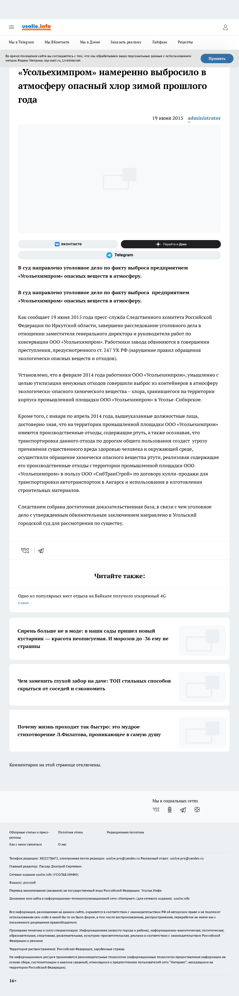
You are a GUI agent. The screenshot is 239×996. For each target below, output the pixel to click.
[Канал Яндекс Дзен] (171, 244)
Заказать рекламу (125, 42)
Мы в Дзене (90, 42)
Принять (217, 58)
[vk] (25, 550)
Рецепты (185, 42)
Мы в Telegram (21, 42)
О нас (62, 844)
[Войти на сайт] (225, 27)
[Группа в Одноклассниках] (170, 809)
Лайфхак (159, 42)
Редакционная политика (125, 832)
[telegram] (42, 550)
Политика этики (70, 832)
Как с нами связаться (25, 844)
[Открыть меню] (11, 27)
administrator (204, 118)
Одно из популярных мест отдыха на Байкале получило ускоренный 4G (119, 599)
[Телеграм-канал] (119, 255)
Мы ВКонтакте (57, 42)
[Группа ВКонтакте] (68, 244)
